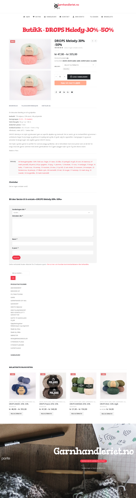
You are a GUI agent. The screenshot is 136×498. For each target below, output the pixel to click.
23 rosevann (78, 167)
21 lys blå (59, 167)
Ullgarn (93, 61)
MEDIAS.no (101, 468)
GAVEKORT (14, 304)
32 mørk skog (84, 170)
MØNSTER (14, 335)
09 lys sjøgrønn (41, 165)
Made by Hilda (15, 332)
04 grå (73, 162)
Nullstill (66, 69)
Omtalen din (17, 216)
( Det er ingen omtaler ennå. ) (73, 48)
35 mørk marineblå (42, 173)
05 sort (78, 162)
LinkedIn (64, 92)
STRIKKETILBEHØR (17, 345)
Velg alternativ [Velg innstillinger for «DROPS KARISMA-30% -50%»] (76, 414)
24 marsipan (87, 167)
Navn (14, 239)
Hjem (26, 17)
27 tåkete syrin (41, 170)
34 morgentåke (29, 173)
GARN (78, 61)
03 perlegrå (66, 162)
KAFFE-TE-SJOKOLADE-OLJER (19, 319)
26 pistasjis (31, 170)
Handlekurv (50, 17)
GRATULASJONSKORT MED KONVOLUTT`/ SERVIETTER (18, 312)
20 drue (52, 167)
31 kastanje (74, 170)
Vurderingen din (19, 209)
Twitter (60, 92)
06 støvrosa (86, 162)
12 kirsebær (66, 165)
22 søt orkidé (68, 167)
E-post (15, 248)
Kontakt (64, 17)
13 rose (74, 165)
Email (72, 92)
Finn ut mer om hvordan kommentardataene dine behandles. (68, 264)
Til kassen (92, 17)
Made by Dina (15, 329)
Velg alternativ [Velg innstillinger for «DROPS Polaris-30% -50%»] (46, 414)
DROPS (65, 61)
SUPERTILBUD (85, 61)
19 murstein (45, 167)
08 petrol (32, 165)
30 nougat (66, 170)
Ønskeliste (107, 17)
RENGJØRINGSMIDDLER (19, 339)
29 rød (59, 170)
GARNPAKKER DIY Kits (18, 301)
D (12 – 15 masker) (25, 119)
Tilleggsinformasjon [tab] (29, 106)
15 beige (90, 165)
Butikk (37, 17)
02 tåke (58, 162)
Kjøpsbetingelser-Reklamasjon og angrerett (20, 324)
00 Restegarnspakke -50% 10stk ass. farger (33, 162)
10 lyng (50, 165)
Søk (13, 278)
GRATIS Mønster (16, 307)
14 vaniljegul (81, 165)
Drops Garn (72, 61)
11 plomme (58, 165)
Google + (68, 92)
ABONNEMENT (16, 288)
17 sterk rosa (27, 167)
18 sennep (36, 167)
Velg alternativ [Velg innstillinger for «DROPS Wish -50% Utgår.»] (107, 414)
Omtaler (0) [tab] (46, 106)
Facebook (56, 92)
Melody (57, 66)
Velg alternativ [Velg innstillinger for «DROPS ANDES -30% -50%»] (16, 414)
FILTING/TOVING (17, 294)
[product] (22, 386)
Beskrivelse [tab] (13, 106)
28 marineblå (51, 170)
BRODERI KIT (15, 291)
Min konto (78, 17)
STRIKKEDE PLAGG (17, 342)
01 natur (52, 162)
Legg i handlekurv (80, 77)
